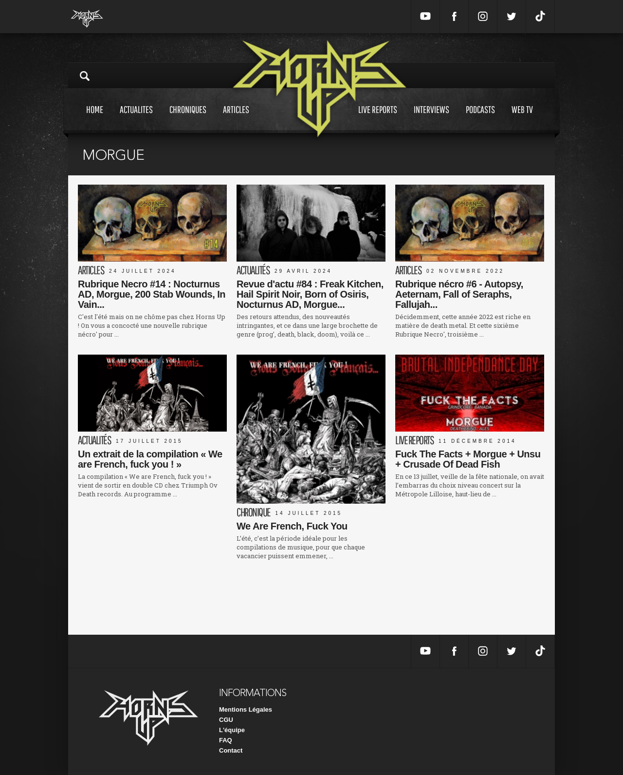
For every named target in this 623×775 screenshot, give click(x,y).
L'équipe (232, 730)
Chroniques (188, 118)
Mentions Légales (245, 709)
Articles (236, 118)
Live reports (377, 118)
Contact (230, 750)
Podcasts (480, 118)
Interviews (431, 118)
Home (94, 118)
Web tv (522, 118)
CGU (226, 719)
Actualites (136, 118)
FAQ (225, 740)
